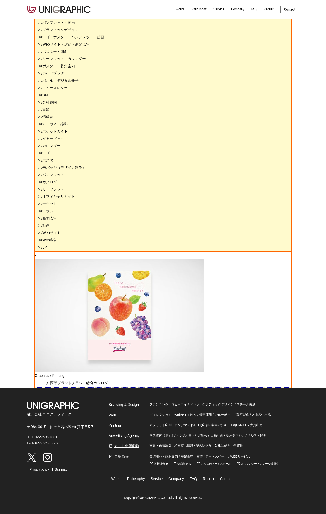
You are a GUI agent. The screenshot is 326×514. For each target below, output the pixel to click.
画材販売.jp (158, 463)
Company (237, 9)
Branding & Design (124, 405)
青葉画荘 (119, 456)
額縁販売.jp (182, 463)
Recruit (269, 9)
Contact (289, 9)
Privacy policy (39, 469)
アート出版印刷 (124, 446)
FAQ (254, 9)
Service (218, 9)
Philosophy (199, 9)
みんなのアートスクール (214, 463)
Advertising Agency (124, 436)
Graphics (42, 376)
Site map (61, 469)
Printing (58, 376)
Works (180, 9)
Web (112, 415)
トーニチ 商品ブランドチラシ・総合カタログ (71, 383)
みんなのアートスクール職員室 (257, 463)
